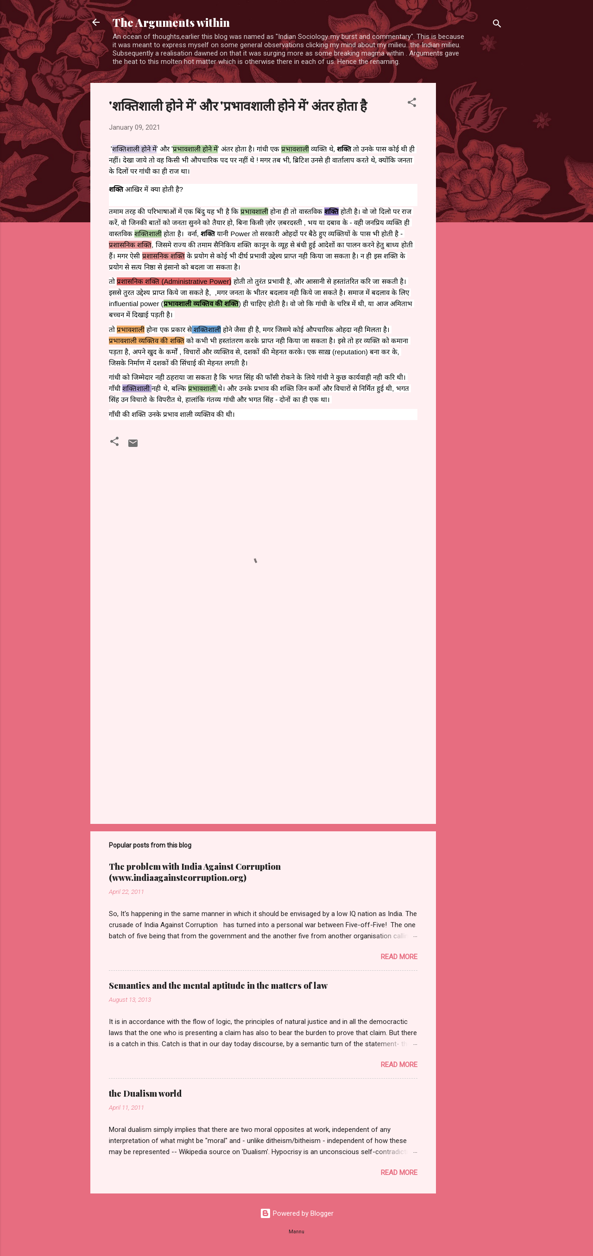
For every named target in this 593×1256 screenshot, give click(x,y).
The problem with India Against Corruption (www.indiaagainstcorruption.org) (195, 872)
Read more (399, 957)
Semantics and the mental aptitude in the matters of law (218, 985)
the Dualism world (145, 1093)
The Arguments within (171, 22)
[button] (411, 104)
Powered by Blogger (297, 1213)
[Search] (497, 25)
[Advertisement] (473, 222)
